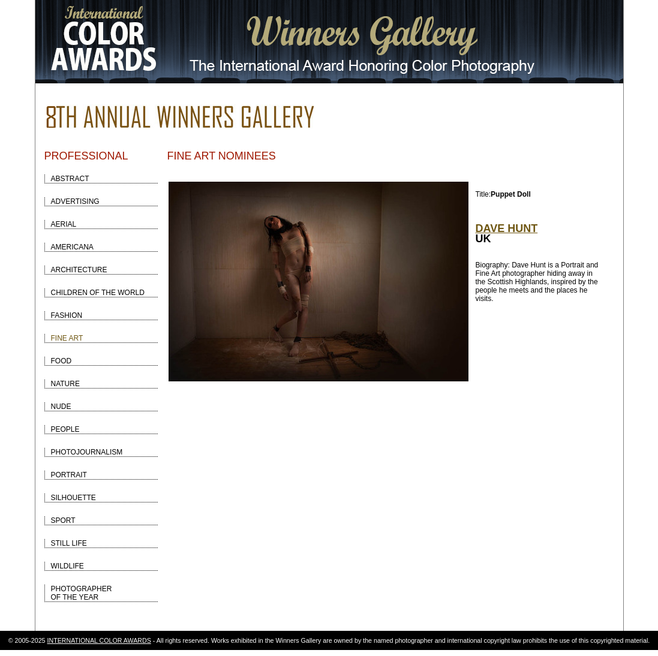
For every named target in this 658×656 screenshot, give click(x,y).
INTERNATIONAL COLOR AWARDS (99, 640)
